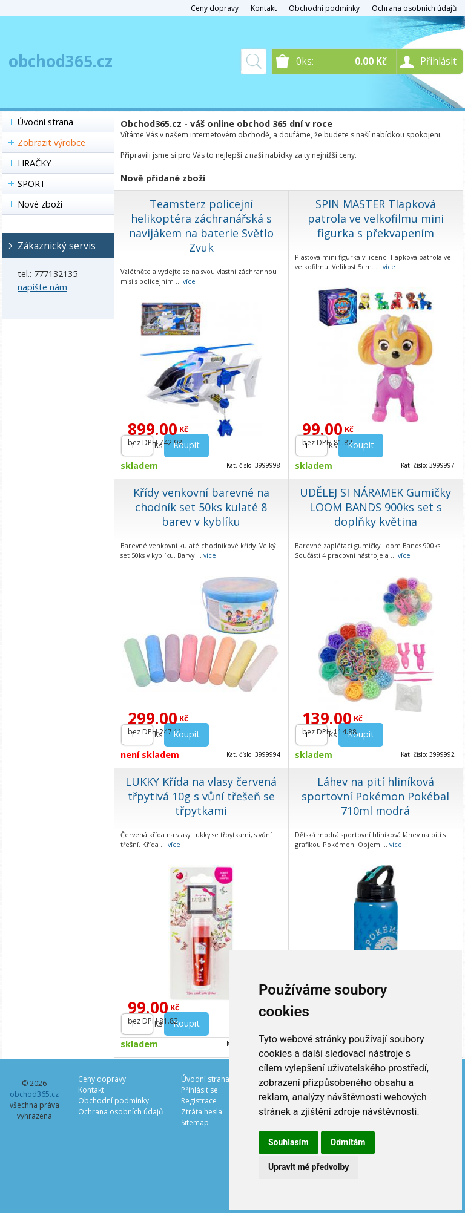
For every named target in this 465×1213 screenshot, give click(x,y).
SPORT (32, 183)
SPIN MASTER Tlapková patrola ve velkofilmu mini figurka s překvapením (376, 218)
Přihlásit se (199, 1090)
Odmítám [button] (348, 1142)
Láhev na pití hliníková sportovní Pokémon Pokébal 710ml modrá (375, 796)
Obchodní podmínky (324, 8)
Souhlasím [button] (288, 1142)
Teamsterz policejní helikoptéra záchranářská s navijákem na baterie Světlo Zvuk (201, 226)
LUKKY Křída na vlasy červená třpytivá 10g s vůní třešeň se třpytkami (201, 796)
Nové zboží (40, 204)
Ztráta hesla (201, 1112)
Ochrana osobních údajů (414, 8)
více (189, 281)
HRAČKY (34, 163)
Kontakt (264, 8)
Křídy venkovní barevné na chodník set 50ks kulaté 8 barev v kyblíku (201, 507)
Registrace (199, 1101)
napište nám (42, 287)
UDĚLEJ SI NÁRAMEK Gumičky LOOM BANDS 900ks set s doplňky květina (375, 507)
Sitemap (195, 1122)
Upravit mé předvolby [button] (308, 1167)
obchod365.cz (60, 61)
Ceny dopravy (215, 8)
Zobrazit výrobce (51, 142)
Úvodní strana (45, 122)
